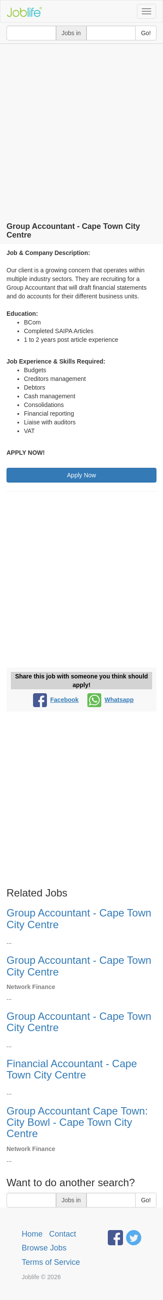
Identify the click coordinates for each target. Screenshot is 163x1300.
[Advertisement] (81, 129)
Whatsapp (110, 699)
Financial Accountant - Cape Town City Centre (72, 1069)
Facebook (56, 699)
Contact (62, 1234)
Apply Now (81, 475)
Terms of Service (51, 1262)
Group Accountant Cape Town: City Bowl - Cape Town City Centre (77, 1122)
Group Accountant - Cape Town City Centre (79, 918)
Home (32, 1234)
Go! (146, 33)
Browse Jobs (44, 1248)
